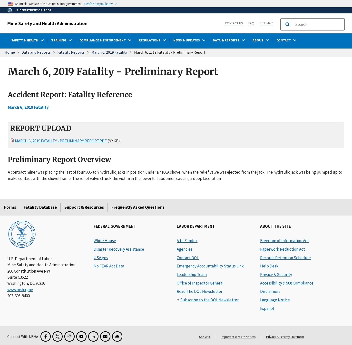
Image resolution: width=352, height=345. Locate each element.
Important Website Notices (238, 337)
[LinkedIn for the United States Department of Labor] (93, 336)
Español (267, 308)
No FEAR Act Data (109, 266)
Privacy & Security (276, 274)
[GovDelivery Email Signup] (105, 336)
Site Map (266, 23)
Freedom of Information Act (284, 240)
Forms (10, 207)
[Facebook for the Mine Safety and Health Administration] (45, 336)
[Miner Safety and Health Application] (117, 336)
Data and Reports (36, 52)
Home (10, 52)
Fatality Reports (71, 52)
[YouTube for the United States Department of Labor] (81, 336)
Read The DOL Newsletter (199, 291)
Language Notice (275, 300)
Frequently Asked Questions (138, 207)
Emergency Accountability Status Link (210, 266)
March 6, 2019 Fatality (109, 52)
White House (105, 240)
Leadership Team (192, 274)
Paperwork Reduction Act (282, 249)
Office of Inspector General (200, 283)
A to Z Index (187, 240)
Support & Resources (84, 207)
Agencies (184, 249)
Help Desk (269, 266)
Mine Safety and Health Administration (47, 23)
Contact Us (234, 23)
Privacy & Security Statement (285, 337)
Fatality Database (40, 207)
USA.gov (101, 257)
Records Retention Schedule (285, 257)
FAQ (251, 23)
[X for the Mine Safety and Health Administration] (57, 336)
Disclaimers (270, 291)
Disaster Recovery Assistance (119, 249)
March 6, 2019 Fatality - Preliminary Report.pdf (60, 141)
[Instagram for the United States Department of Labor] (69, 336)
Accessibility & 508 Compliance (286, 283)
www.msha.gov (20, 289)
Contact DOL (188, 257)
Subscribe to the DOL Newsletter (209, 300)
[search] (318, 24)
